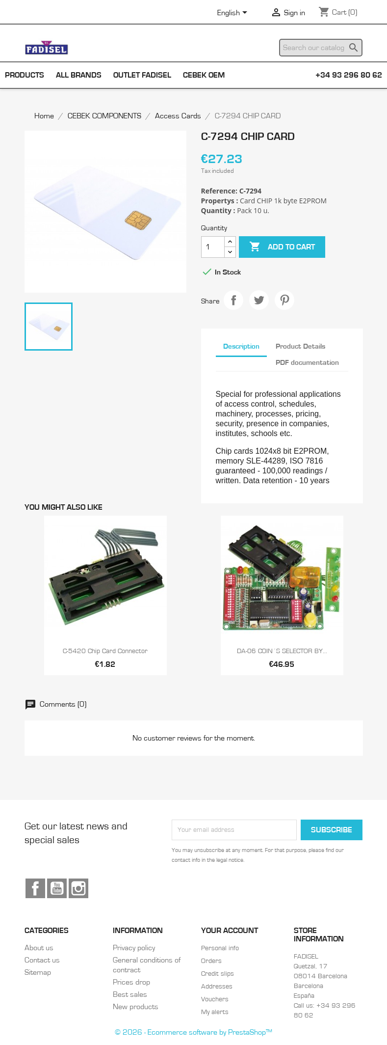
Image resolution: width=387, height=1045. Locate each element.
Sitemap (38, 972)
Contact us (42, 960)
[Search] (320, 47)
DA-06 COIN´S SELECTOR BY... (282, 651)
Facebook (35, 888)
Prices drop (131, 982)
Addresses (216, 986)
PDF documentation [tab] (307, 362)
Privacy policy (134, 948)
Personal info (220, 948)
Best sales (130, 994)
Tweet (259, 300)
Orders (211, 961)
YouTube (57, 888)
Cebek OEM (204, 75)
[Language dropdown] (234, 13)
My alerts (215, 1012)
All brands (79, 75)
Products (24, 75)
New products (135, 1007)
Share (233, 300)
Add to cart (282, 247)
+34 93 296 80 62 (348, 75)
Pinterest (284, 300)
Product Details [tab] (300, 346)
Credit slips (217, 973)
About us (39, 948)
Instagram (78, 888)
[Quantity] (213, 247)
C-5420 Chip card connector (105, 651)
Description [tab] (241, 346)
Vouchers (215, 999)
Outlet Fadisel (142, 75)
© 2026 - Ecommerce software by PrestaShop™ (193, 1032)
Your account (229, 931)
